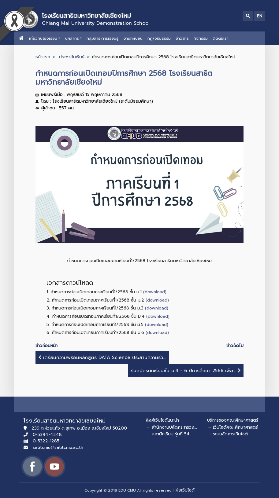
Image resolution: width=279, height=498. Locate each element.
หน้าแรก (42, 56)
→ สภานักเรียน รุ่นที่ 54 (168, 434)
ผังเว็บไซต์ (185, 490)
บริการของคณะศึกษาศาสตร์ (232, 420)
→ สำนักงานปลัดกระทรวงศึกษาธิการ (180, 427)
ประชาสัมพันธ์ (71, 56)
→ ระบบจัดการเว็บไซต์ (227, 434)
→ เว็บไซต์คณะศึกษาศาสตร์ (232, 427)
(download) (154, 291)
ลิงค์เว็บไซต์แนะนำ (162, 420)
